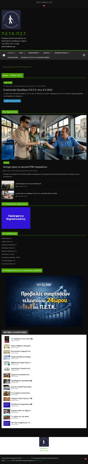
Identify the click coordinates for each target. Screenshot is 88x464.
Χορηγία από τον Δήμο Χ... (21, 411)
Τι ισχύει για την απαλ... (20, 416)
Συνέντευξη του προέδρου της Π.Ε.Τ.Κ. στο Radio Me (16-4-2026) (36, 193)
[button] (15, 53)
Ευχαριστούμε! (13, 57)
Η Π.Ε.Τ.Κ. (11, 53)
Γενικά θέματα (8, 82)
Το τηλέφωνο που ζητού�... (22, 339)
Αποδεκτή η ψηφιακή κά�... (22, 404)
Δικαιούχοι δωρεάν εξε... (21, 368)
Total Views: (5, 254)
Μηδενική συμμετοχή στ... (21, 363)
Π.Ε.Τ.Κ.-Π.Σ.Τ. (14, 33)
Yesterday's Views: (7, 248)
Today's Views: (6, 241)
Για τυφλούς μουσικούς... (21, 393)
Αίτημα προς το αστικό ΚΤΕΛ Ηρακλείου (25, 166)
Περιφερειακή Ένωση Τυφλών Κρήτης (25, 86)
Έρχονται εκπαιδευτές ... (21, 375)
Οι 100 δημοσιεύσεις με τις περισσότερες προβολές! (22, 270)
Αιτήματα (6, 162)
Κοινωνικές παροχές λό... (21, 351)
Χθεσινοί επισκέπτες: (8, 251)
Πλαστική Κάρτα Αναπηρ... (21, 357)
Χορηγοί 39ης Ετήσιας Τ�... (22, 398)
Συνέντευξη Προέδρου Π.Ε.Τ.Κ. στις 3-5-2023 (27, 89)
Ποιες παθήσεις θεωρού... (21, 346)
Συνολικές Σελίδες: (8, 264)
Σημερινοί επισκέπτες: (9, 245)
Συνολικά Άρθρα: (7, 261)
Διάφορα (46, 53)
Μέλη (21, 53)
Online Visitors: (6, 238)
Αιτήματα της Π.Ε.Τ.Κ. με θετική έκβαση (35, 57)
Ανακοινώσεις (33, 53)
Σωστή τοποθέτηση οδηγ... (22, 387)
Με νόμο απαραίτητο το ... (21, 423)
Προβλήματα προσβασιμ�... (22, 381)
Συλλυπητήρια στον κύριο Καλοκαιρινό (28, 184)
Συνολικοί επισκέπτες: (9, 257)
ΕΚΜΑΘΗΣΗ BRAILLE (61, 53)
